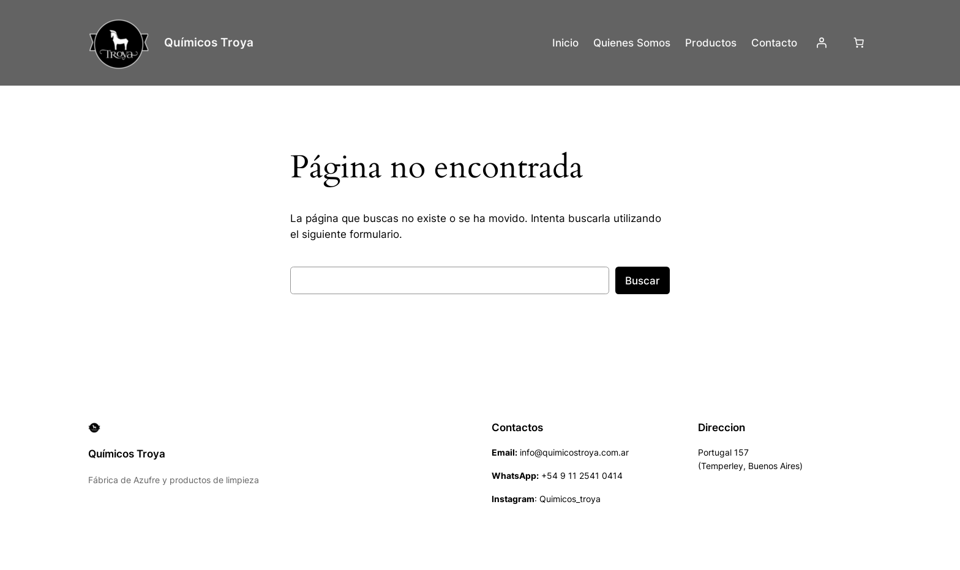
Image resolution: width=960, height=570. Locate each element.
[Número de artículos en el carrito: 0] (859, 43)
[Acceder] (821, 43)
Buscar (642, 281)
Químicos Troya (208, 42)
